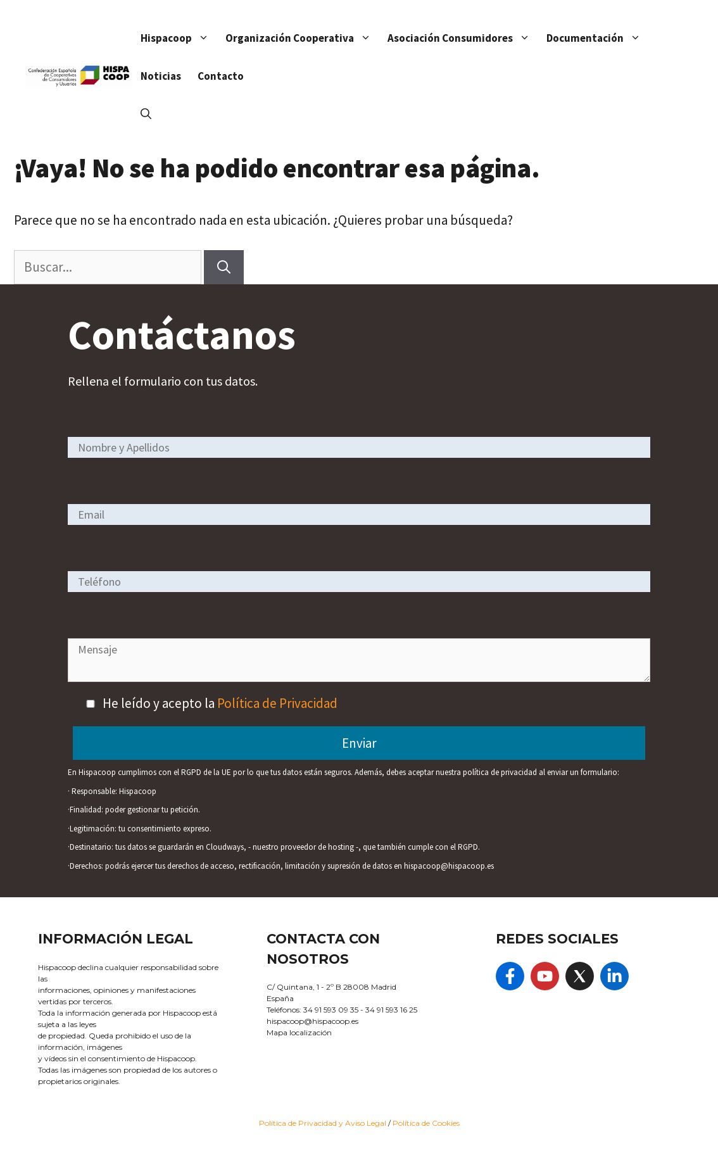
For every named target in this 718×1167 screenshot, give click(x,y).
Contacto (221, 76)
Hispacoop (179, 38)
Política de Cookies (426, 1123)
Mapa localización (299, 1032)
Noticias (161, 76)
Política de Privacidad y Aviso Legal (323, 1123)
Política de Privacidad (277, 703)
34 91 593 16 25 (391, 1009)
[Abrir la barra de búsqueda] (146, 114)
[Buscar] (224, 267)
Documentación (597, 38)
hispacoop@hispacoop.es (312, 1021)
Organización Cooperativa (302, 38)
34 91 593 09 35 (330, 1009)
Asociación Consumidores (462, 38)
